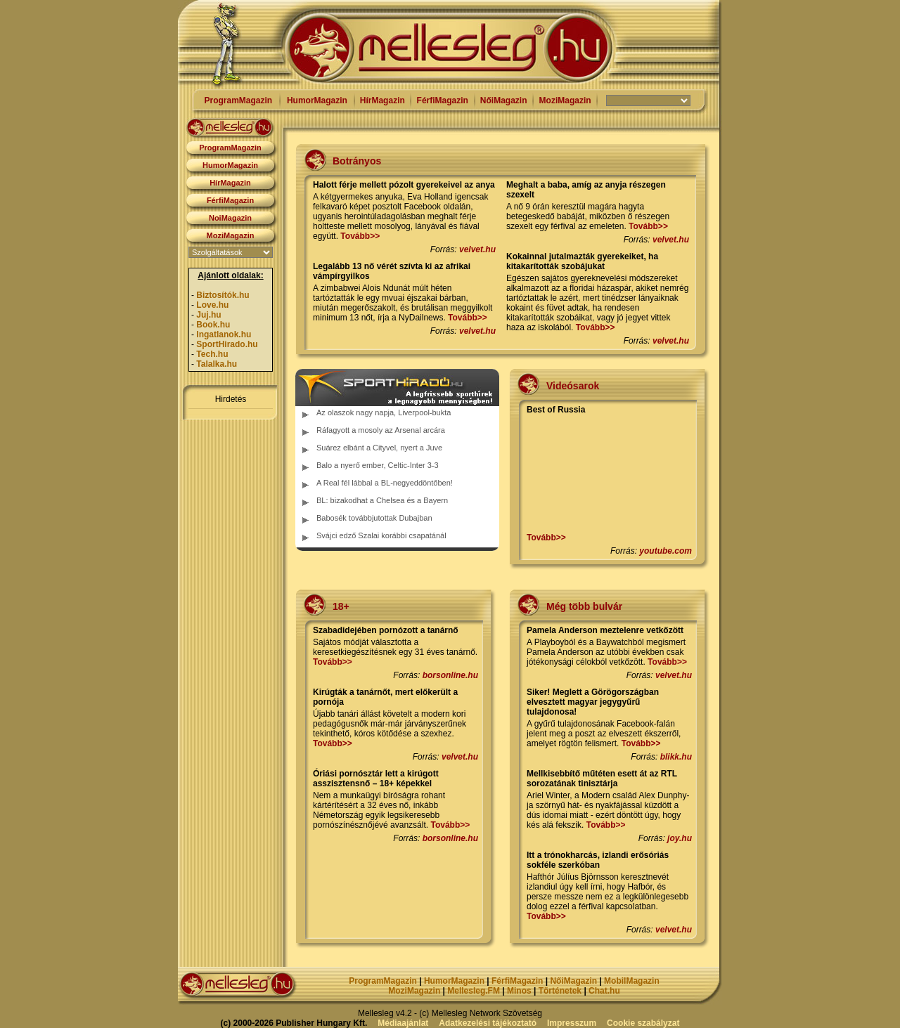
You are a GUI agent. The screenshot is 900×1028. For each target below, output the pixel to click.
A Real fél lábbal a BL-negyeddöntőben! (384, 483)
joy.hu (679, 838)
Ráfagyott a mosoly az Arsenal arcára (380, 430)
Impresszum (571, 1023)
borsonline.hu (450, 675)
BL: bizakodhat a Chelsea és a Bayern (382, 500)
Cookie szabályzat (643, 1023)
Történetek (560, 991)
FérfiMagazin (442, 100)
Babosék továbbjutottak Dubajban (374, 518)
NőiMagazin (503, 100)
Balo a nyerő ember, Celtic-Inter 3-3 (377, 465)
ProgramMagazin (238, 100)
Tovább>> (360, 236)
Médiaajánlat (403, 1023)
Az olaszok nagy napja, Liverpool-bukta (383, 412)
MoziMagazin (565, 100)
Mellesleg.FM (473, 991)
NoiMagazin (230, 218)
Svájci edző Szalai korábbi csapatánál (381, 535)
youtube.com (665, 551)
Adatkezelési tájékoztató (487, 1023)
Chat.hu (604, 991)
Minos (519, 991)
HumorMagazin (317, 100)
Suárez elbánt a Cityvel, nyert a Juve (379, 447)
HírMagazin (382, 100)
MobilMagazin (632, 981)
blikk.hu (676, 757)
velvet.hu (477, 249)
